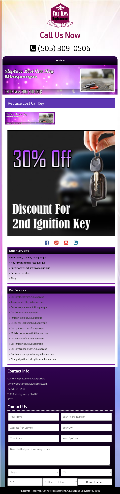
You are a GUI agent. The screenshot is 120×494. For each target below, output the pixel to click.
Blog (13, 278)
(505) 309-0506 (60, 48)
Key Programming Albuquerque (28, 262)
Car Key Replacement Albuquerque (61, 490)
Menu (60, 60)
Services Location (20, 273)
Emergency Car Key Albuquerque (28, 257)
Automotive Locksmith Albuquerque (30, 267)
